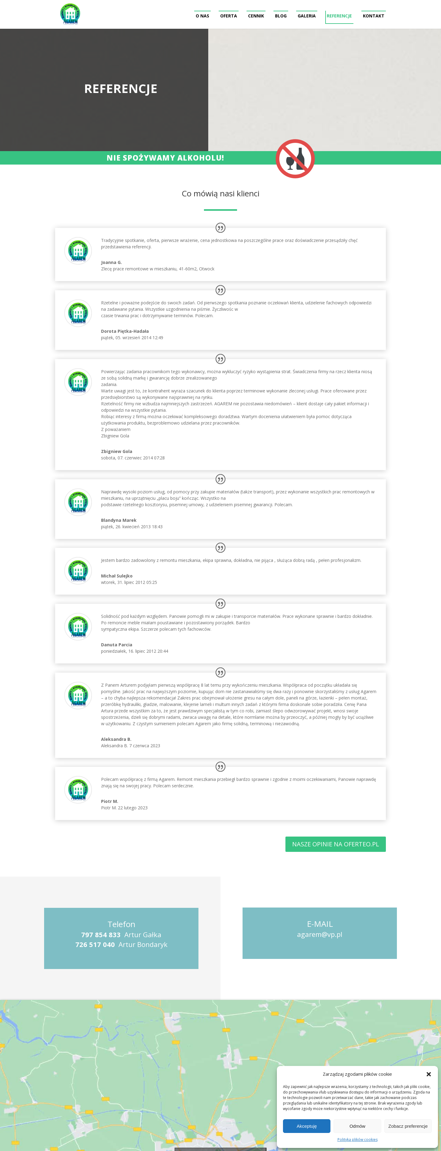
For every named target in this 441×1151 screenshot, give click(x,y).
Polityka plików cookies (357, 1139)
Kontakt (373, 16)
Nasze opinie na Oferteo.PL (335, 844)
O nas (202, 16)
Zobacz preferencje (408, 1126)
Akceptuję (307, 1126)
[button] (429, 1074)
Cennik (256, 16)
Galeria (307, 16)
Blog (281, 16)
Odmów (357, 1126)
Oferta (228, 16)
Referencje (339, 16)
